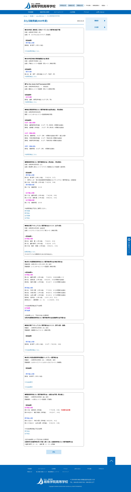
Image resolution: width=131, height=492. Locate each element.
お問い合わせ (100, 12)
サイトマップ (65, 471)
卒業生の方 (80, 5)
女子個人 (27, 218)
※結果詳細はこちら (31, 76)
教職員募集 (96, 5)
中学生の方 (63, 5)
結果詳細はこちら (30, 251)
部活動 (31, 16)
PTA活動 (88, 5)
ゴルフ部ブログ (40, 16)
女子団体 (27, 215)
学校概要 (30, 12)
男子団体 (27, 211)
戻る (53, 452)
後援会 (103, 5)
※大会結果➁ (28, 387)
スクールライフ (58, 12)
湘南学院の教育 (44, 12)
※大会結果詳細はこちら (32, 51)
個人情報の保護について (41, 471)
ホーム (25, 16)
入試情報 (72, 12)
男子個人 (27, 213)
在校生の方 (71, 5)
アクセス (86, 12)
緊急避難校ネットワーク (53, 471)
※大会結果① (29, 382)
